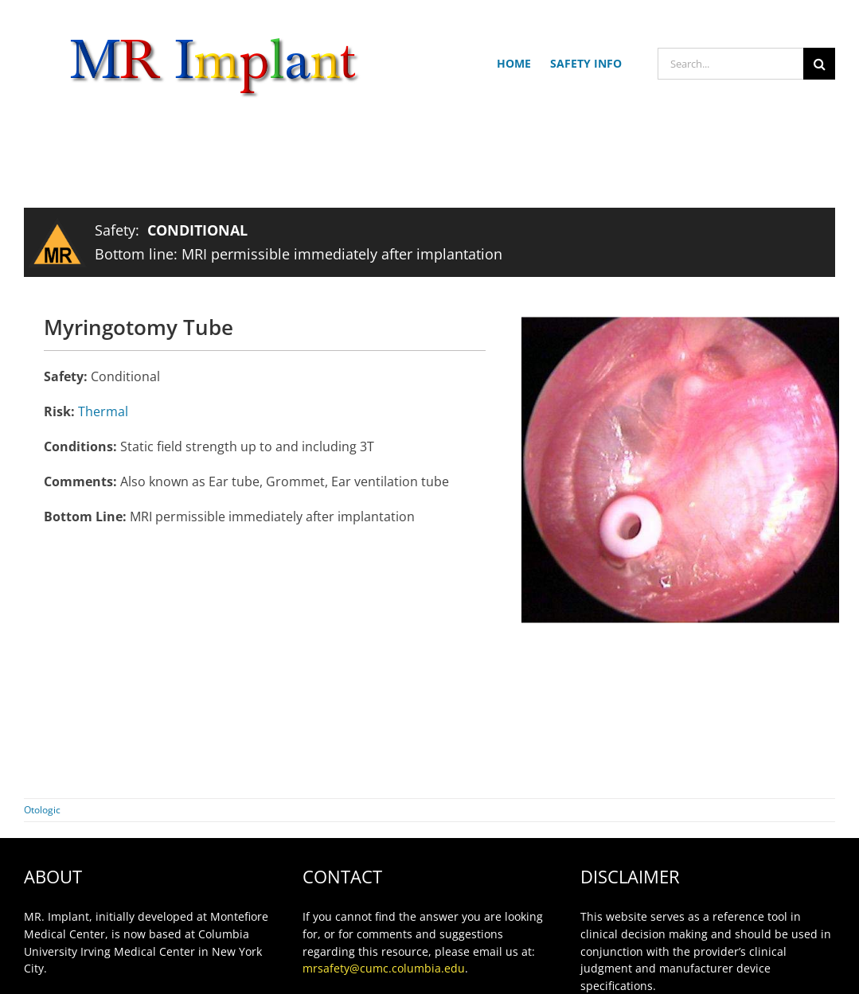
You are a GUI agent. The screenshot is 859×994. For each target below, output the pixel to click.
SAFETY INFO (586, 63)
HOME (514, 63)
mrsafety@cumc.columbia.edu (384, 968)
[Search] (819, 64)
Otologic (42, 810)
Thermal (103, 411)
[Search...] (730, 64)
